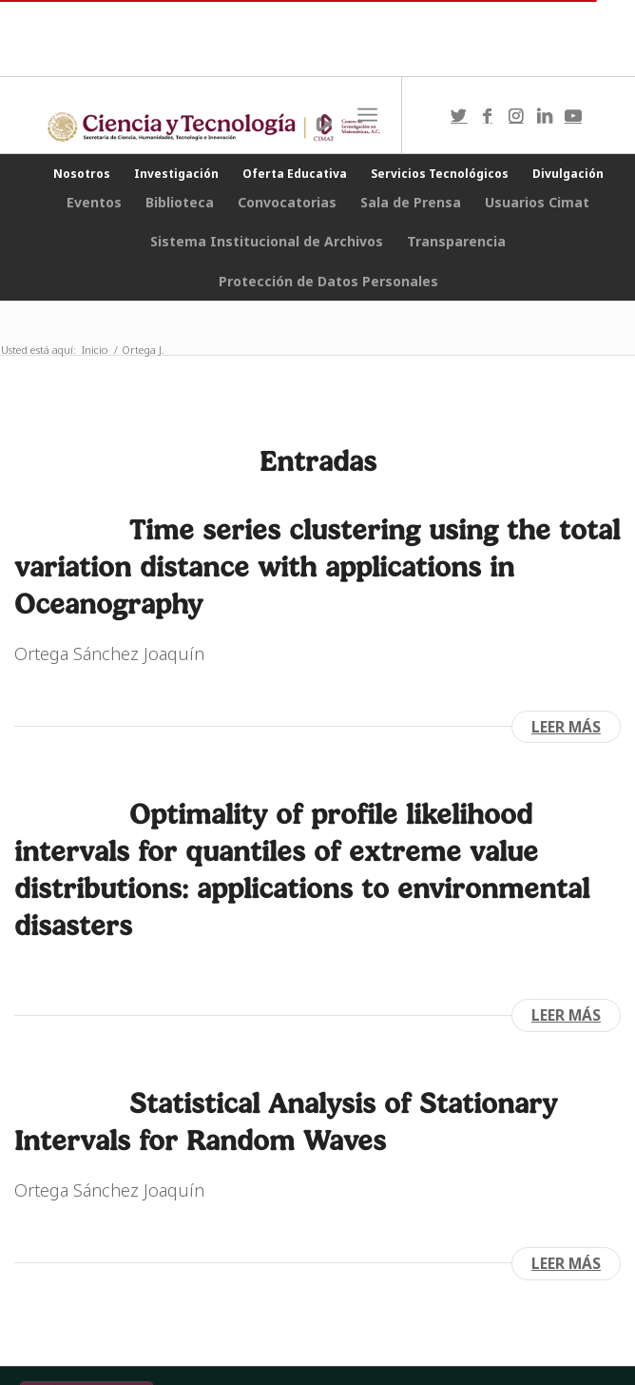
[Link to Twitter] (459, 115)
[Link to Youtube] (573, 115)
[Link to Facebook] (487, 115)
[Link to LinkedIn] (544, 115)
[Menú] (367, 115)
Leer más (566, 726)
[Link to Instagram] (516, 115)
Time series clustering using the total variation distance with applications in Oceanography (317, 566)
